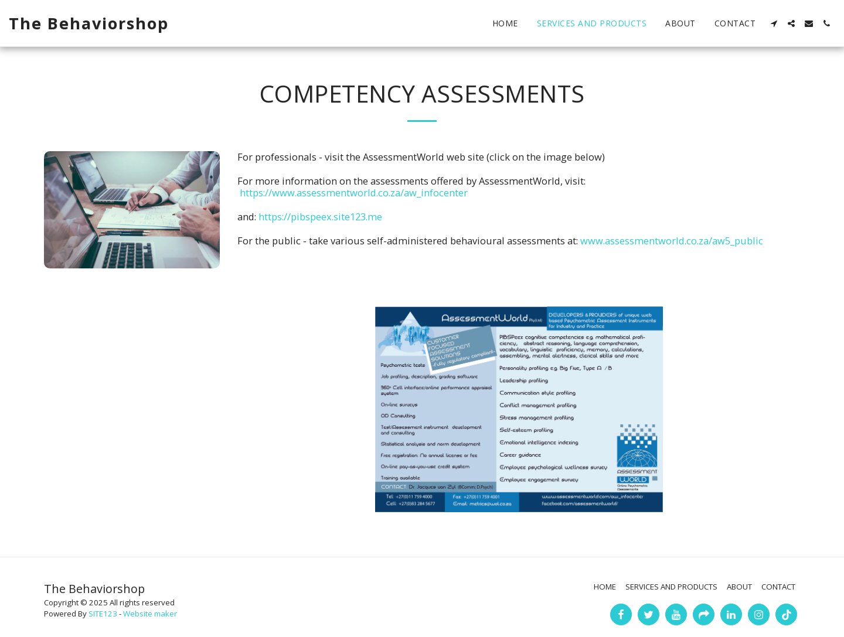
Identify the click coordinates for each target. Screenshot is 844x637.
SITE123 (103, 613)
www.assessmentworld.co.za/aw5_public (671, 240)
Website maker (150, 613)
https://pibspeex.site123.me (320, 216)
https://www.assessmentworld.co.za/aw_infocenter (354, 192)
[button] (773, 23)
